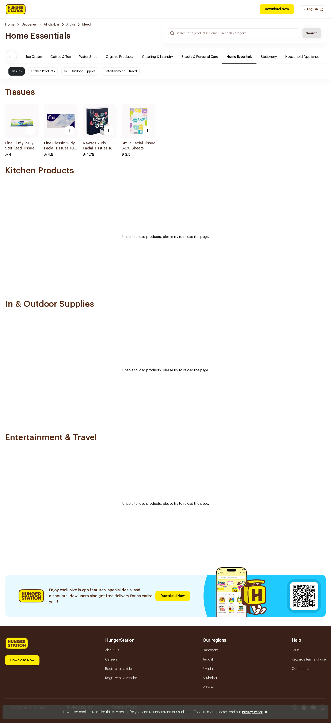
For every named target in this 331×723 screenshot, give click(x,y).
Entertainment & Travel (121, 71)
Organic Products (123, 56)
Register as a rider (119, 668)
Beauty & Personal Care (202, 56)
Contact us (300, 668)
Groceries (29, 24)
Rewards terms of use (309, 659)
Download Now (277, 9)
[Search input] (233, 33)
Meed (86, 24)
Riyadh (208, 668)
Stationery (272, 56)
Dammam (210, 650)
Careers (111, 659)
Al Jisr (70, 24)
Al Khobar (51, 24)
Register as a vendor (121, 678)
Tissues (16, 71)
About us (112, 650)
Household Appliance (305, 56)
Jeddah (208, 659)
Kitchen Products (43, 71)
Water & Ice (91, 56)
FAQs (296, 650)
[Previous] (11, 56)
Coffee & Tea (64, 56)
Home (10, 24)
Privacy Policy (252, 712)
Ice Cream (37, 56)
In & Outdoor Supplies (79, 71)
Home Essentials (242, 56)
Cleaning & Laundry (160, 56)
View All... (209, 687)
